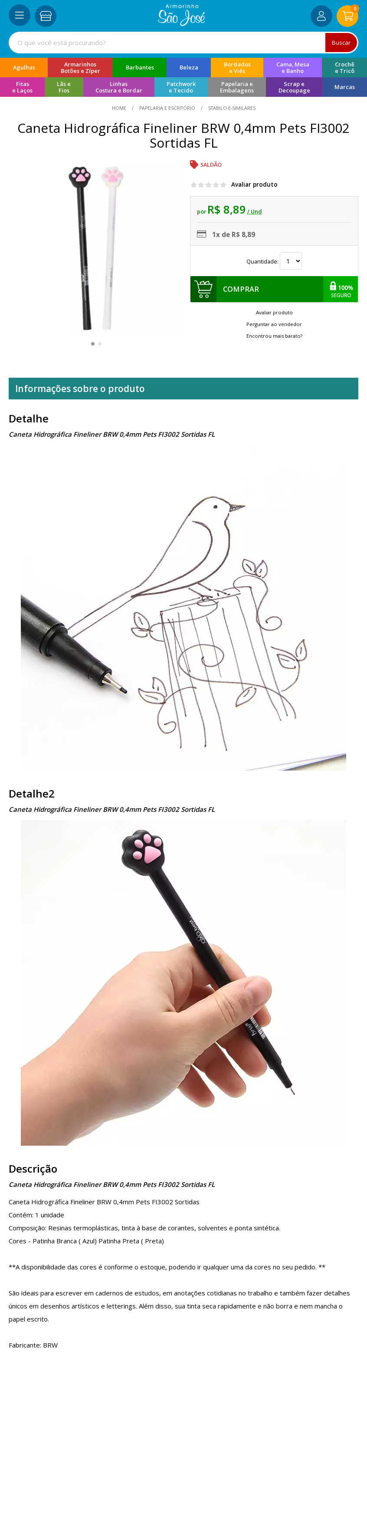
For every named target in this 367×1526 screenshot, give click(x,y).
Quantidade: (274, 261)
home (120, 108)
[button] (93, 344)
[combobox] (183, 42)
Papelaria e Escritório (167, 108)
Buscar (341, 42)
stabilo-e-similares (231, 108)
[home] (181, 23)
